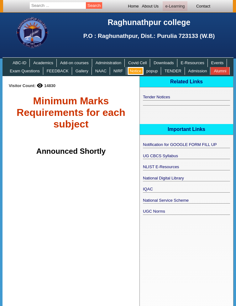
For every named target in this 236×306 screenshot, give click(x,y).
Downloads (164, 62)
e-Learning (175, 6)
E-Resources (192, 62)
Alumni (220, 71)
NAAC (101, 71)
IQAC (148, 189)
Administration (108, 62)
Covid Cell (137, 62)
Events (217, 62)
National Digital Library (163, 178)
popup (152, 71)
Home (133, 6)
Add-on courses (74, 62)
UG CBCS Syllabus (160, 155)
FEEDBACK (58, 71)
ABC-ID (19, 62)
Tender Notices (156, 97)
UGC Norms (154, 211)
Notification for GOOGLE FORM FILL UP (180, 144)
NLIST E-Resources (161, 166)
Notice (135, 71)
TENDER (173, 71)
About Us (150, 6)
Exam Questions (24, 71)
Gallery (82, 71)
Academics (43, 62)
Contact (203, 6)
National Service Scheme (166, 200)
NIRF (118, 71)
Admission (197, 71)
